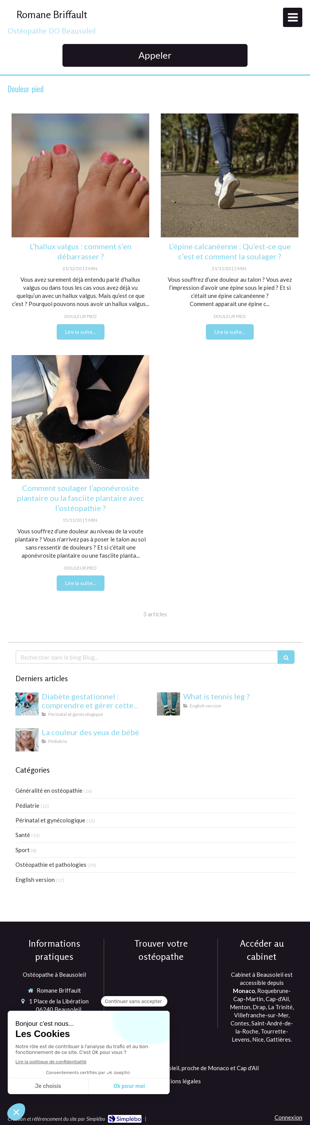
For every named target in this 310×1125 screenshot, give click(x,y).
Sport (22, 849)
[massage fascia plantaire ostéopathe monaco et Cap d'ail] (80, 417)
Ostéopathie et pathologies (50, 864)
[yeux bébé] (27, 739)
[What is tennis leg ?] (168, 704)
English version (35, 879)
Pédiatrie (27, 805)
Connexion (288, 1117)
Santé (22, 834)
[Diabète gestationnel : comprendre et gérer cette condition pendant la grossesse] (27, 704)
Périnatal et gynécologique (50, 820)
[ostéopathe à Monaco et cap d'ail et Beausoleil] (80, 175)
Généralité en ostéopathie (49, 790)
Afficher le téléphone (59, 1019)
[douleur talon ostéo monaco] (229, 175)
